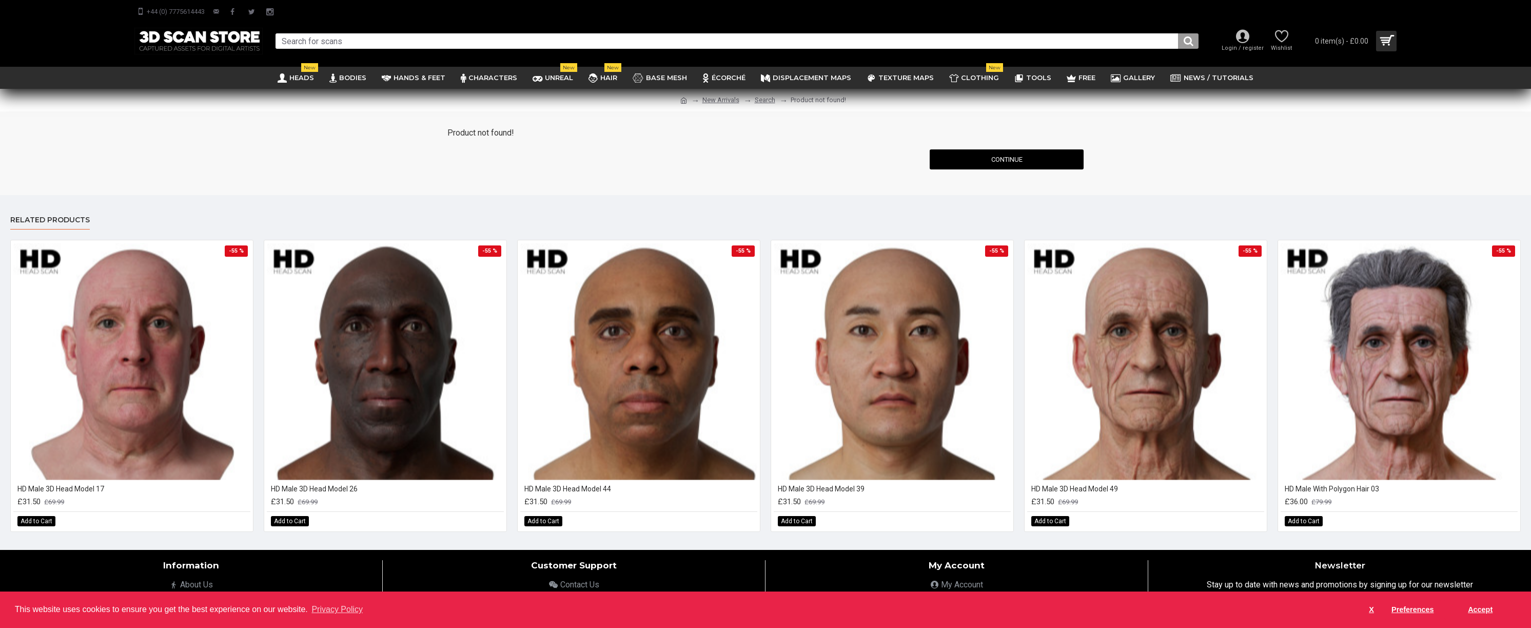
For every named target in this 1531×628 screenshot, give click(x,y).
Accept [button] (1480, 609)
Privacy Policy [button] (337, 609)
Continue (1007, 159)
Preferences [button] (1412, 609)
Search (765, 100)
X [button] (1371, 609)
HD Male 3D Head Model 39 (821, 489)
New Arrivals (720, 100)
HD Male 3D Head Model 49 (1074, 489)
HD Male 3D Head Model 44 (567, 489)
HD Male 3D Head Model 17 (60, 489)
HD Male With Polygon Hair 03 (1332, 489)
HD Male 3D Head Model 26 (314, 489)
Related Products (50, 220)
